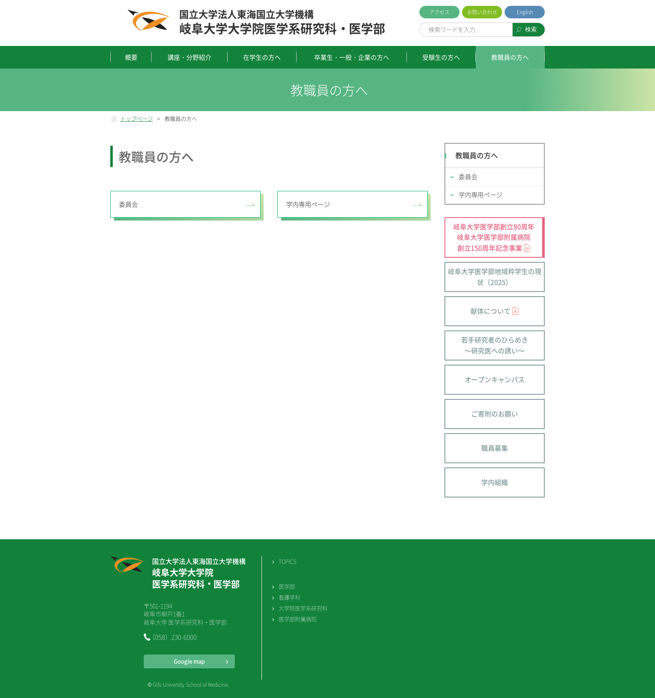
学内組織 (494, 482)
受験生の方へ (441, 57)
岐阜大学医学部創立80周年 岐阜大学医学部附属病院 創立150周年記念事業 (493, 237)
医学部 (287, 586)
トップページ (136, 118)
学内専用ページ (308, 204)
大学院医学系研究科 (303, 608)
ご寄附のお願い (494, 414)
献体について (490, 311)
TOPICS (287, 561)
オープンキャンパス (495, 379)
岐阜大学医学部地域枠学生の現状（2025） (494, 276)
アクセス (439, 12)
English (525, 12)
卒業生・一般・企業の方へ (351, 57)
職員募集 (494, 448)
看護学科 (289, 597)
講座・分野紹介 (189, 57)
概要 (131, 57)
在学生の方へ (262, 57)
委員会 (128, 204)
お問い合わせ (482, 12)
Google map (189, 661)
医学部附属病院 (298, 619)
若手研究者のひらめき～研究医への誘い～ (494, 345)
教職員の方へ (510, 57)
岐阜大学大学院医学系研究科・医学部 (282, 22)
